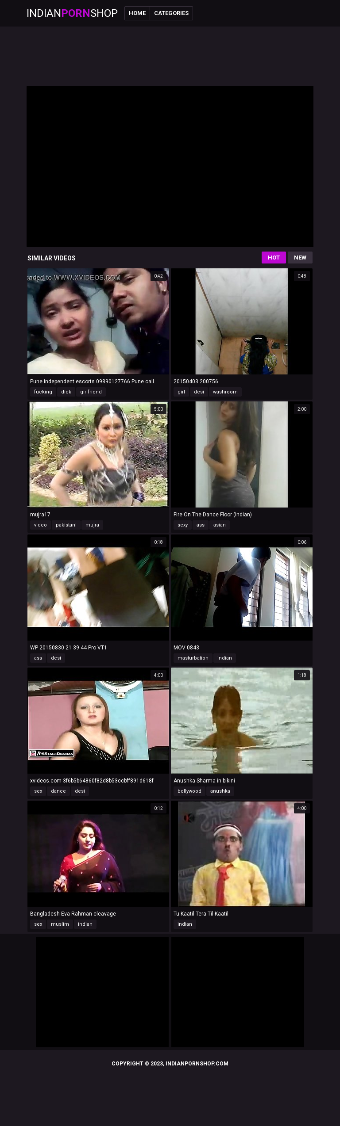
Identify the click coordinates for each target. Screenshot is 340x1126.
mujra (92, 525)
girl (181, 392)
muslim (60, 924)
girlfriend (91, 392)
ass (201, 525)
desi (199, 392)
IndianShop (72, 13)
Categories (171, 13)
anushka (220, 791)
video (40, 525)
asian (219, 525)
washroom (225, 392)
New (300, 257)
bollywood (189, 791)
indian (224, 658)
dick (66, 392)
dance (58, 791)
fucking (43, 392)
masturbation (193, 658)
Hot (274, 257)
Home (137, 13)
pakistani (66, 525)
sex (38, 791)
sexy (183, 525)
